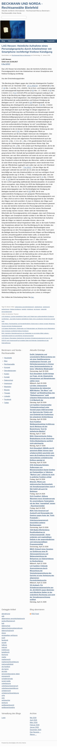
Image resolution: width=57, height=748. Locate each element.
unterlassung (6, 683)
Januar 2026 (34, 727)
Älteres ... (33, 734)
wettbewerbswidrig (8, 707)
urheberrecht (6, 691)
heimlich (24, 309)
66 (33, 90)
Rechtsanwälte (9, 364)
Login (4, 718)
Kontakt (22, 41)
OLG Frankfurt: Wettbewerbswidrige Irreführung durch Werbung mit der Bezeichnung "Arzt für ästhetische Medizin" (42, 426)
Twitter (6, 403)
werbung (5, 703)
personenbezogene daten (11, 674)
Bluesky (7, 390)
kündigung (30, 309)
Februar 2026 (34, 725)
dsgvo (4, 633)
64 (4, 88)
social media (6, 681)
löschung (5, 654)
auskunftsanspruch (8, 621)
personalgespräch (7, 311)
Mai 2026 (33, 718)
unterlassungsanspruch (10, 686)
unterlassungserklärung (10, 688)
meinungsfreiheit (7, 664)
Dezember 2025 (35, 730)
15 (42, 177)
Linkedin (7, 396)
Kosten (6, 374)
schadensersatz (7, 679)
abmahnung (6, 614)
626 (30, 102)
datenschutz (6, 626)
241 (18, 131)
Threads (7, 393)
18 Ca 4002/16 (32, 86)
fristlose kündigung (15, 309)
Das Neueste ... (35, 732)
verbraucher (6, 700)
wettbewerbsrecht (8, 705)
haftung (4, 645)
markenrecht (6, 659)
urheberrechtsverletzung (10, 693)
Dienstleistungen (10, 370)
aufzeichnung (5, 309)
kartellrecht (5, 652)
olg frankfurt (6, 666)
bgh (3, 623)
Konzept (7, 367)
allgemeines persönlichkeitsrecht (24, 307)
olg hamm (5, 669)
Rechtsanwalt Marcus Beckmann (21, 55)
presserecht (6, 676)
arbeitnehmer (38, 307)
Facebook (7, 399)
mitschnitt (43, 309)
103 (8, 179)
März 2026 (33, 722)
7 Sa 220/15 (27, 167)
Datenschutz (8, 380)
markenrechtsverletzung (10, 662)
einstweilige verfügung (9, 635)
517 (15, 93)
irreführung (5, 650)
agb (3, 616)
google (4, 642)
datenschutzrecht (8, 630)
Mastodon (7, 387)
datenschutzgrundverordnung (12, 628)
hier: (32, 297)
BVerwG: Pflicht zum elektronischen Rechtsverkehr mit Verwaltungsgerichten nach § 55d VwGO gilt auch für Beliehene (42, 486)
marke (4, 657)
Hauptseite (51, 41)
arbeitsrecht (46, 307)
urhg (3, 695)
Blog (3, 41)
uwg (3, 698)
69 (41, 105)
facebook (5, 640)
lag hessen (37, 309)
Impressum (12, 41)
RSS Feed (35, 614)
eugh (3, 638)
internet (4, 647)
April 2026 (33, 720)
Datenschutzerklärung (36, 41)
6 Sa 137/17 (6, 64)
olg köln (4, 671)
